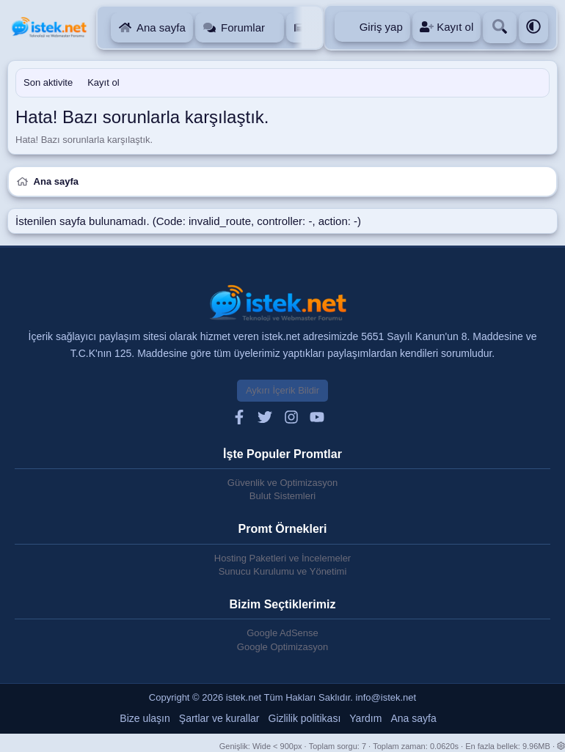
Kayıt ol (103, 82)
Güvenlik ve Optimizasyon (282, 482)
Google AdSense (282, 632)
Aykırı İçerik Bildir (282, 390)
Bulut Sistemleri (282, 495)
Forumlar (243, 27)
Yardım (365, 718)
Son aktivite (48, 82)
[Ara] (500, 27)
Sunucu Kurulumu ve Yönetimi (283, 571)
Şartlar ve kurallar (219, 718)
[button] (275, 27)
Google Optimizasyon (282, 646)
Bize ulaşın (145, 718)
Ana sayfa (161, 27)
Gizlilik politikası (305, 718)
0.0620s (444, 746)
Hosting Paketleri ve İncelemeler (282, 558)
